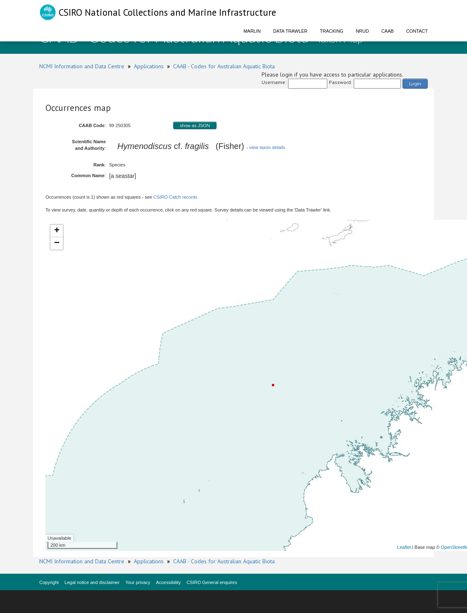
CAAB (387, 31)
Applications (149, 66)
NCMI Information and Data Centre (81, 66)
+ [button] (57, 231)
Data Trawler (290, 31)
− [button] (57, 243)
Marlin (252, 31)
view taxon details (267, 147)
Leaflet (404, 547)
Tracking (331, 31)
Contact (417, 31)
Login (415, 83)
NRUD (362, 31)
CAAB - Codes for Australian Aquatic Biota (224, 66)
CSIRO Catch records (175, 197)
